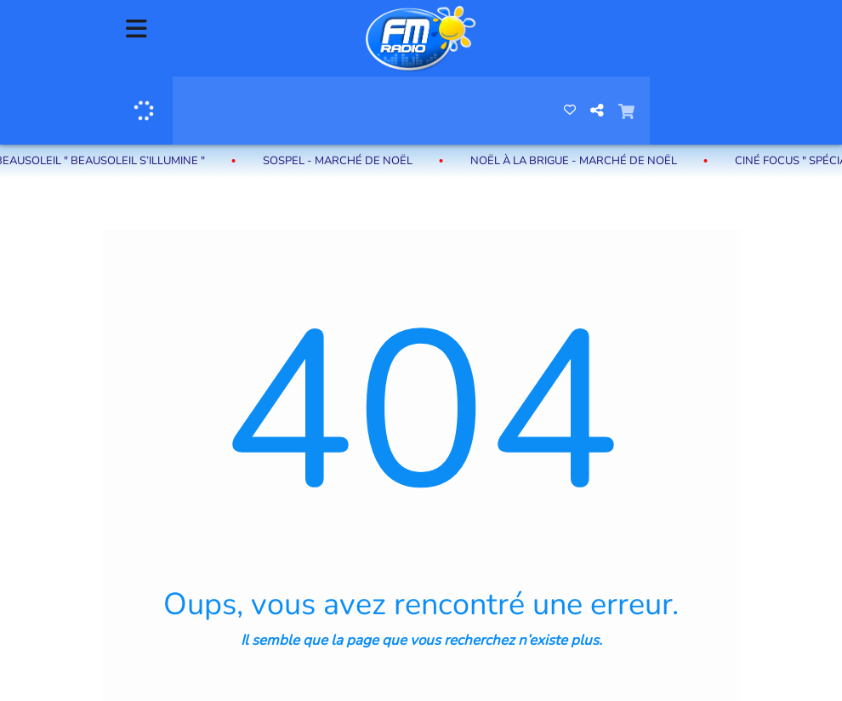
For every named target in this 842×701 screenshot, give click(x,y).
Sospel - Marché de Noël (341, 160)
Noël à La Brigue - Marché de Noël (577, 160)
